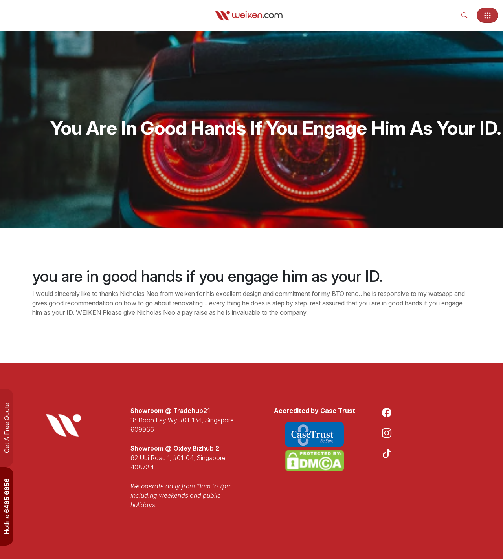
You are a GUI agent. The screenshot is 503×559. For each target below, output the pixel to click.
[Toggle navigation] (487, 15)
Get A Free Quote (7, 428)
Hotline (7, 506)
